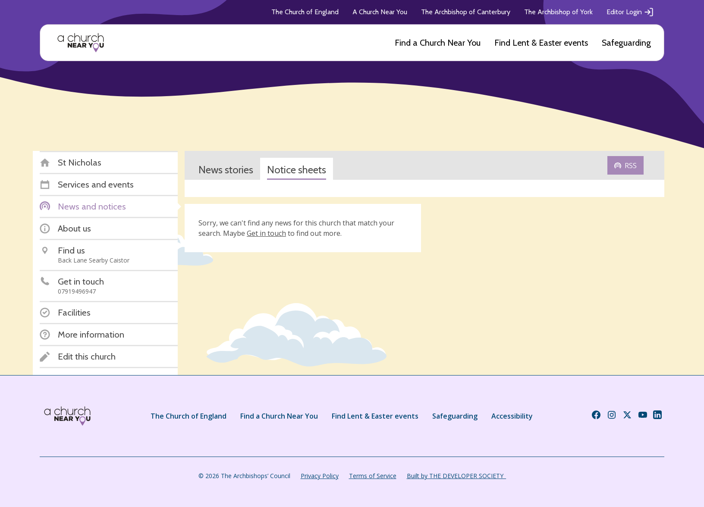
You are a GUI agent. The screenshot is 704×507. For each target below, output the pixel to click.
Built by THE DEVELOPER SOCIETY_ (456, 476)
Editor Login (630, 12)
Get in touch (266, 233)
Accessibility (512, 416)
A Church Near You (379, 12)
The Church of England (305, 12)
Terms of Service (372, 476)
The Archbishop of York (558, 12)
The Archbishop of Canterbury (465, 12)
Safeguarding (626, 43)
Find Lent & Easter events (541, 43)
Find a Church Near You (438, 43)
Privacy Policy (320, 476)
